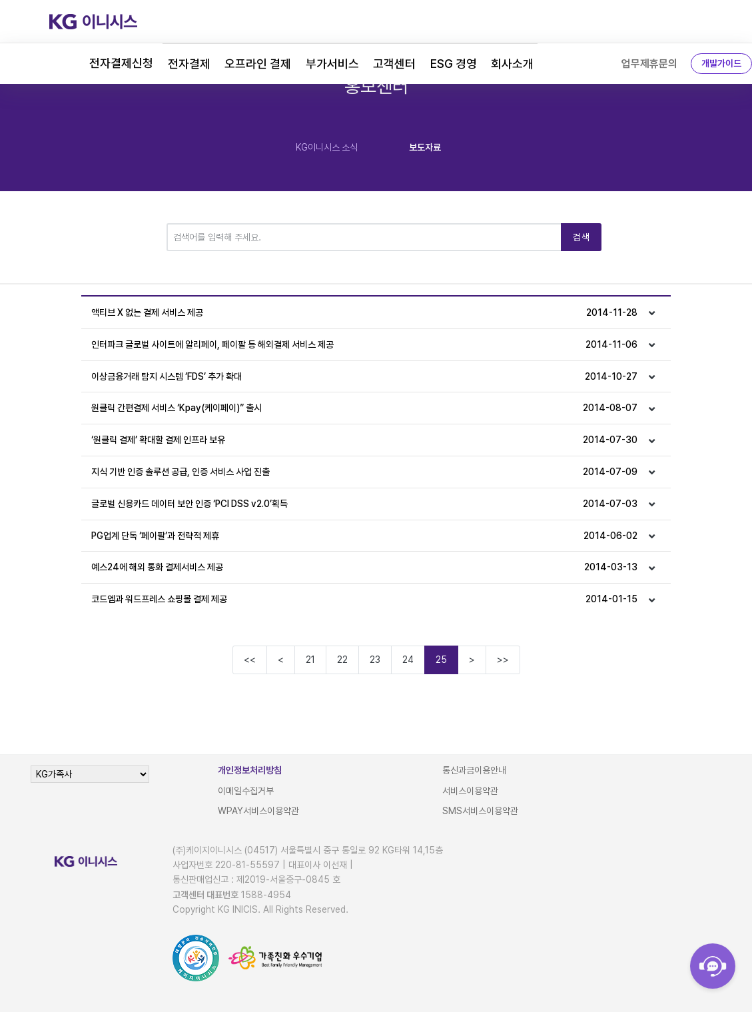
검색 (581, 237)
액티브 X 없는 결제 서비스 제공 (364, 312)
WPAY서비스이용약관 (258, 810)
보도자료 (425, 147)
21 (310, 659)
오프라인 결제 (257, 64)
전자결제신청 (121, 63)
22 (342, 659)
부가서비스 (332, 64)
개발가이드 (721, 63)
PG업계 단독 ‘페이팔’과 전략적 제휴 (364, 536)
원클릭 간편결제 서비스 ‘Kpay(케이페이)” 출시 (364, 408)
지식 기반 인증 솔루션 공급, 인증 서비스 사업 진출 (364, 472)
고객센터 (394, 64)
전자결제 (189, 64)
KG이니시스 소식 (327, 147)
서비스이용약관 (470, 790)
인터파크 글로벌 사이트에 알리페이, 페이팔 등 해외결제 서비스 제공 (364, 344)
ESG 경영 (453, 64)
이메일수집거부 (246, 790)
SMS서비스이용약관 (480, 810)
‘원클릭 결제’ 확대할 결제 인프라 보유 (364, 440)
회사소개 (512, 64)
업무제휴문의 (649, 63)
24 (408, 659)
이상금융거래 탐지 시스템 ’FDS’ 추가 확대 (364, 376)
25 (441, 659)
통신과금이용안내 (474, 770)
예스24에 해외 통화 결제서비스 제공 (364, 567)
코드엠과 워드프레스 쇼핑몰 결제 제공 (364, 599)
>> (503, 659)
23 (375, 659)
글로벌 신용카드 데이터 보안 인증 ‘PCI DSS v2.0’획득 (364, 504)
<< (250, 659)
